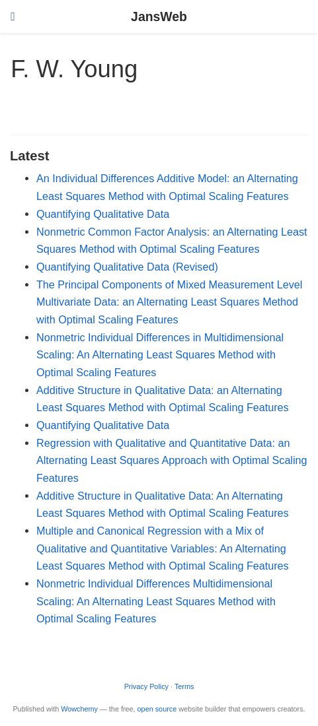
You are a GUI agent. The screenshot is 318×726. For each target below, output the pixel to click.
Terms (184, 686)
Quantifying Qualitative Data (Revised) (127, 267)
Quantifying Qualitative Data (102, 214)
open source (157, 709)
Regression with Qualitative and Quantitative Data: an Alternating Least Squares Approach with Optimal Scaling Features (171, 460)
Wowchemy (79, 709)
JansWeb (159, 16)
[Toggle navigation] (13, 16)
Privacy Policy (146, 686)
